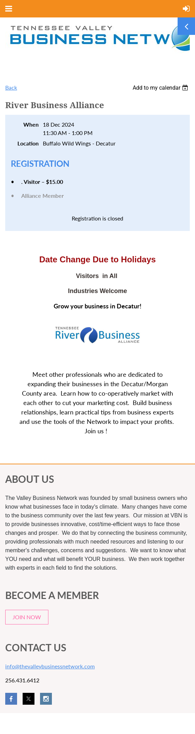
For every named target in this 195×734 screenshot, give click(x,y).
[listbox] (161, 87)
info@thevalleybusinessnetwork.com (50, 666)
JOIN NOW (27, 617)
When (31, 124)
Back (11, 87)
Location (28, 143)
